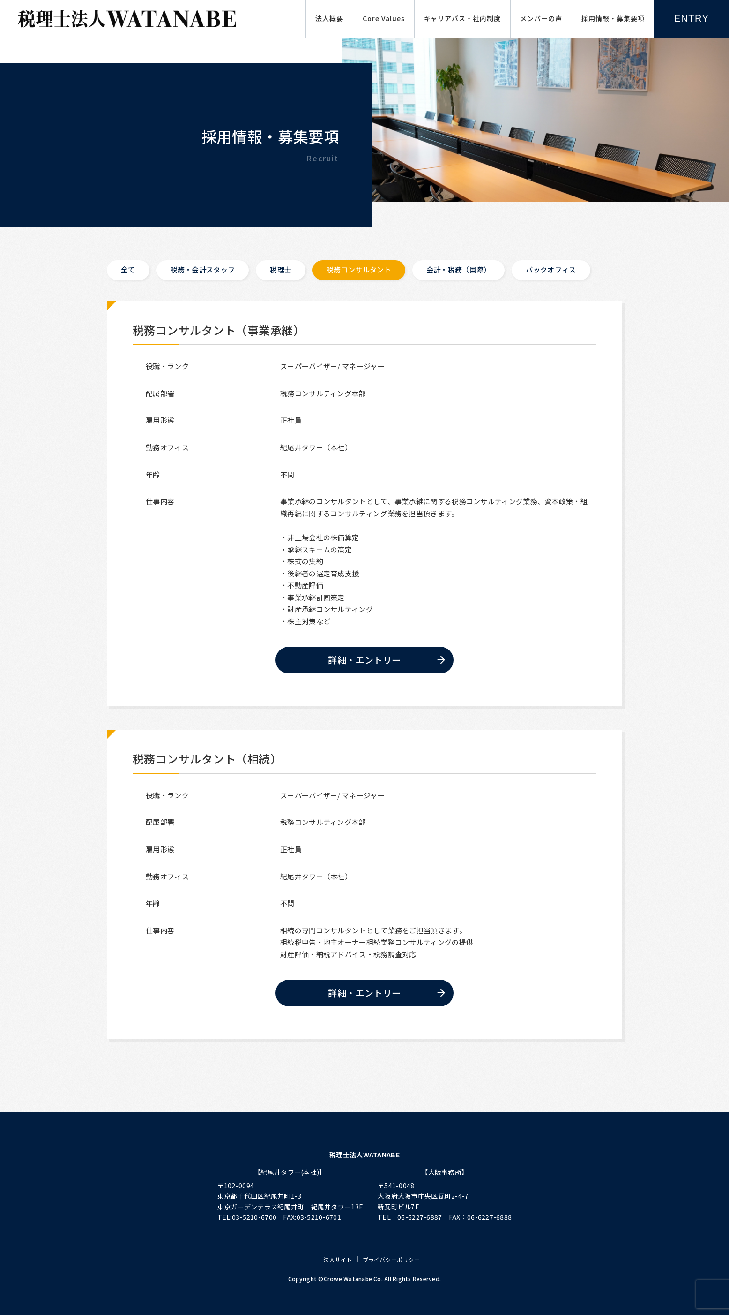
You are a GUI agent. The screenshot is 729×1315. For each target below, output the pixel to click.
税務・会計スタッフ (203, 269)
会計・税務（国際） (458, 269)
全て (128, 269)
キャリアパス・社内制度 (462, 18)
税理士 (280, 269)
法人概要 (329, 18)
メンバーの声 (541, 18)
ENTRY (691, 18)
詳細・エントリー (364, 659)
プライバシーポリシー (391, 1259)
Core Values (384, 18)
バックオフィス (551, 269)
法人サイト (337, 1259)
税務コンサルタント (359, 269)
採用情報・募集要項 (613, 18)
